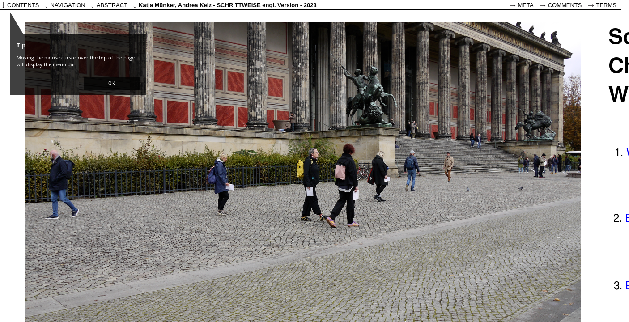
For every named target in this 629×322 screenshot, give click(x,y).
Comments (565, 5)
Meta (526, 5)
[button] (112, 83)
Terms (606, 5)
